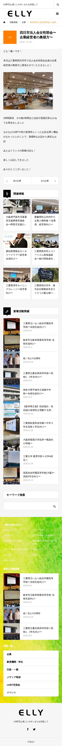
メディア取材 (14, 677)
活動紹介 (37, 549)
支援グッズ (38, 555)
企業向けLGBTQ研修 (12, 541)
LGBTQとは (8, 535)
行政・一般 (12, 669)
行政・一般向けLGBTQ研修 (15, 549)
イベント (11, 692)
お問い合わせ (9, 560)
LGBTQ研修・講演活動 (43, 535)
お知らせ (7, 555)
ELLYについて (9, 530)
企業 (9, 654)
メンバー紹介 (39, 530)
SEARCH (57, 4)
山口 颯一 (29, 42)
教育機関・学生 (15, 662)
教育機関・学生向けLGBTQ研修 (45, 542)
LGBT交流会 (13, 685)
